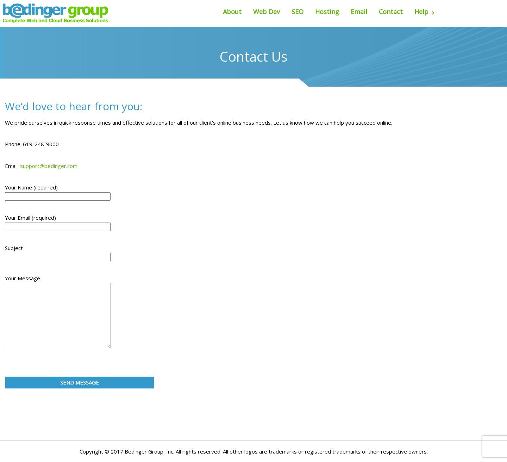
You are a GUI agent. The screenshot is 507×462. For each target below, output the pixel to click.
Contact (391, 11)
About (232, 11)
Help (424, 12)
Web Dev (266, 11)
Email (359, 11)
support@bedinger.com (48, 165)
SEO (297, 11)
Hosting (327, 11)
